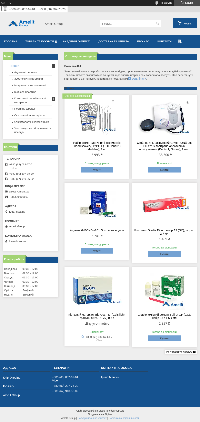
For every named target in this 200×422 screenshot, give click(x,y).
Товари (14, 65)
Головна (10, 41)
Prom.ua (119, 410)
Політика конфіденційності (124, 418)
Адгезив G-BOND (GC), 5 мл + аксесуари (97, 230)
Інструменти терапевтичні (30, 85)
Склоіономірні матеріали (29, 115)
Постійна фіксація (25, 108)
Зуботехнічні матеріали (28, 78)
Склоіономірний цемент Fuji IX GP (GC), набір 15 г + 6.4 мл (164, 316)
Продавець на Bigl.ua (100, 414)
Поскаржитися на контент (92, 418)
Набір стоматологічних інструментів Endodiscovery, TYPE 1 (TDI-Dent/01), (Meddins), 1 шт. (96, 146)
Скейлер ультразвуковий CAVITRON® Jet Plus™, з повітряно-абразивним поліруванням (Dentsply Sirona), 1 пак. (164, 146)
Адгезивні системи (25, 72)
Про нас (143, 41)
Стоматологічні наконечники (31, 121)
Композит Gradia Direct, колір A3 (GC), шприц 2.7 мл (164, 232)
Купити (97, 169)
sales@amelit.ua (19, 191)
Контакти (164, 41)
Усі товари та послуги (179, 351)
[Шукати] (157, 23)
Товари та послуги (39, 41)
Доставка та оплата (114, 41)
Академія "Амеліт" (76, 41)
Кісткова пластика (25, 91)
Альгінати (139, 78)
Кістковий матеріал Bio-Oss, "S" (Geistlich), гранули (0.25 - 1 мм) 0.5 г (96, 316)
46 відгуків (166, 2)
